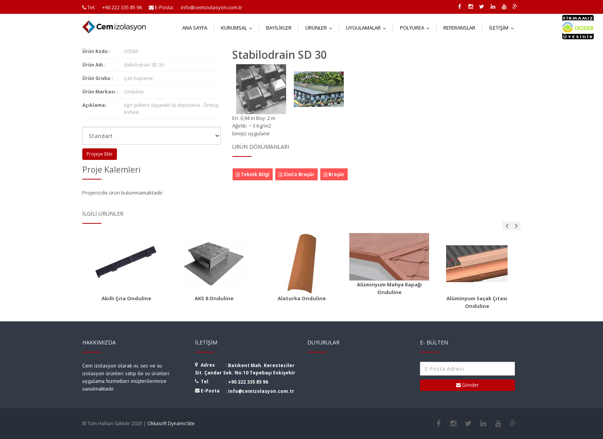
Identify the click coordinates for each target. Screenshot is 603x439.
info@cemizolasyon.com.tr (261, 391)
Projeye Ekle (100, 154)
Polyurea (416, 27)
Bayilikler (279, 27)
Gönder (467, 385)
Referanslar (459, 27)
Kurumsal (238, 27)
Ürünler (320, 27)
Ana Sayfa (194, 27)
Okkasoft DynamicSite (171, 423)
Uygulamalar (368, 27)
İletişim (503, 27)
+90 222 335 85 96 (248, 382)
